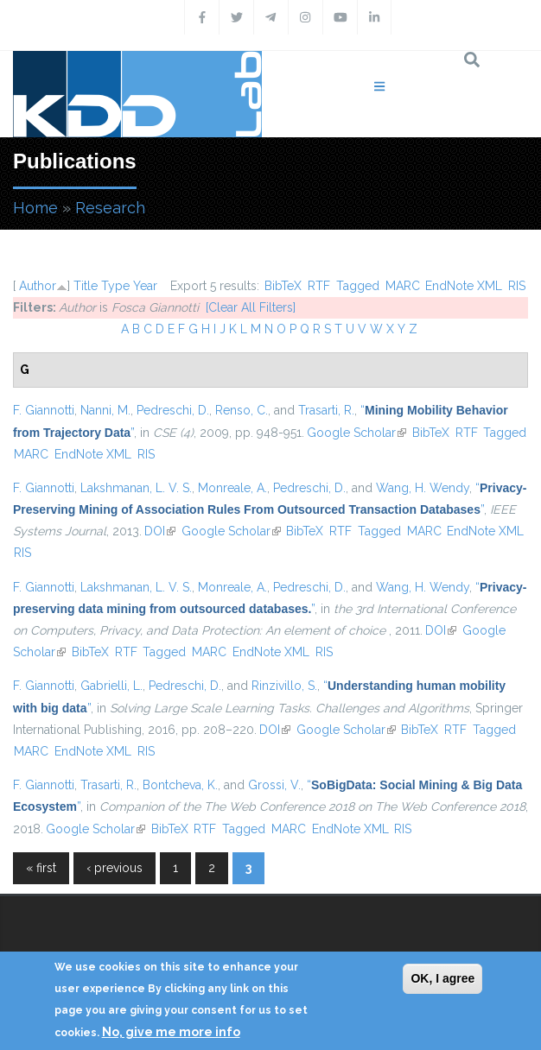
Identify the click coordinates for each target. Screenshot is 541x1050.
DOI (159, 531)
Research (110, 208)
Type (115, 286)
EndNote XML (463, 286)
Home (35, 208)
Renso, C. (241, 410)
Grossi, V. (274, 785)
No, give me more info (171, 1032)
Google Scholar (356, 433)
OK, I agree (442, 978)
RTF (319, 286)
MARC (402, 286)
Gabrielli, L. (111, 686)
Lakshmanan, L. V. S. (136, 488)
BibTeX (283, 286)
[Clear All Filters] (251, 307)
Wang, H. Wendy (422, 488)
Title (85, 286)
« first (41, 868)
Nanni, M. (105, 410)
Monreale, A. (232, 488)
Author (37, 286)
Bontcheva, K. (180, 785)
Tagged (357, 286)
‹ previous (114, 868)
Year (145, 286)
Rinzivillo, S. (284, 686)
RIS (516, 286)
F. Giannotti (43, 410)
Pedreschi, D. (173, 410)
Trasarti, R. (326, 410)
